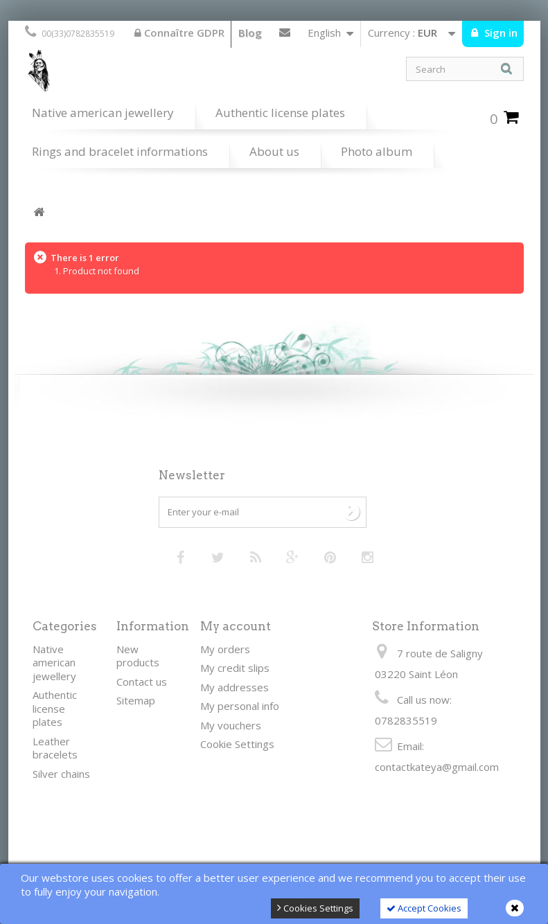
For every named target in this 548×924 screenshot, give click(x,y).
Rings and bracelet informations (120, 151)
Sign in (499, 32)
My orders (225, 649)
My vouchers (230, 725)
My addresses (234, 687)
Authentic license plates (280, 113)
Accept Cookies (424, 908)
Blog (250, 32)
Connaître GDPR (179, 32)
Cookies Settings (315, 908)
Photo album (376, 151)
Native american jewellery (103, 113)
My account (235, 626)
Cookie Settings (237, 744)
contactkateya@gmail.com (437, 767)
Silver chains (61, 774)
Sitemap (135, 700)
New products (137, 656)
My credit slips (234, 668)
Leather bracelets (55, 748)
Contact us (285, 35)
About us (274, 151)
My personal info (239, 706)
